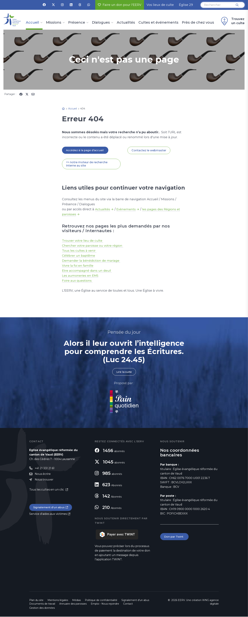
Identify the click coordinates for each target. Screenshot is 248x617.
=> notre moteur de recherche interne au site (86, 164)
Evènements (127, 209)
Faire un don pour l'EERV (119, 5)
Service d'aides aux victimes (48, 515)
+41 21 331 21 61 (44, 468)
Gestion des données (42, 608)
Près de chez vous (198, 22)
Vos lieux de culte (160, 5)
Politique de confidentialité (101, 600)
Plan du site (36, 600)
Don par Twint (174, 537)
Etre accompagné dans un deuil (87, 271)
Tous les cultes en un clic (47, 490)
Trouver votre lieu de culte (83, 241)
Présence (76, 22)
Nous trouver (44, 480)
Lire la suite (124, 372)
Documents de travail (42, 604)
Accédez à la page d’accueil (85, 150)
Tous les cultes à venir (79, 251)
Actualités (126, 22)
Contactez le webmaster (149, 150)
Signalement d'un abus (49, 508)
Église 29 (186, 5)
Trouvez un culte (232, 21)
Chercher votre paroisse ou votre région (93, 246)
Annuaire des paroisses (73, 604)
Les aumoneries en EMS (80, 276)
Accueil (32, 22)
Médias (76, 600)
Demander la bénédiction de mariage (92, 261)
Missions (53, 22)
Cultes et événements (158, 22)
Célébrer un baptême (78, 256)
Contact (128, 604)
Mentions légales (58, 600)
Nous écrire (43, 474)
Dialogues (101, 22)
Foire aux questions (77, 281)
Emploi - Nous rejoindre (105, 604)
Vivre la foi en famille (78, 266)
